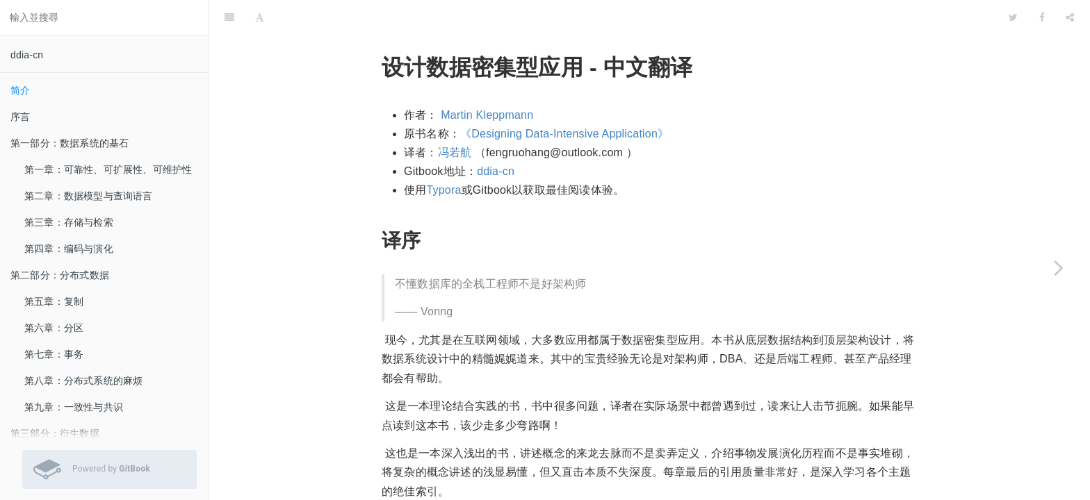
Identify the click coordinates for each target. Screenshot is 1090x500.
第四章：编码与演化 (68, 248)
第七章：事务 (53, 354)
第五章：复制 (53, 301)
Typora (443, 155)
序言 (20, 116)
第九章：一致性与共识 (73, 406)
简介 (20, 90)
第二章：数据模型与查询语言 (88, 195)
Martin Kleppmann (487, 80)
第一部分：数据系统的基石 (69, 143)
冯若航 (455, 118)
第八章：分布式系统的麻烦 (83, 380)
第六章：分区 (53, 327)
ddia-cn (26, 54)
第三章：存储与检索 (68, 222)
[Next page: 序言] (1058, 267)
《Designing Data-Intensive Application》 (564, 99)
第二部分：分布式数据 (59, 275)
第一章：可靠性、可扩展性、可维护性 (108, 169)
